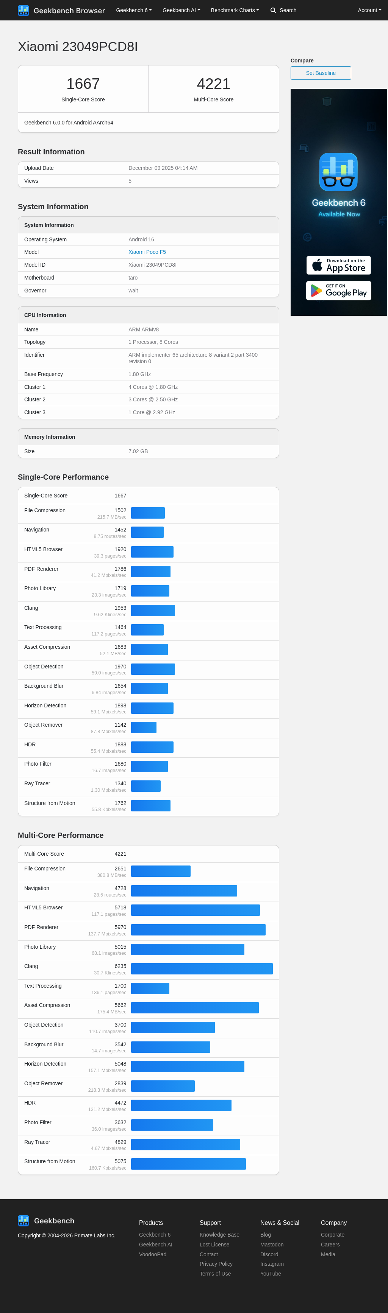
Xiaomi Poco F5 (147, 252)
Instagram (272, 1264)
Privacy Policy (216, 1264)
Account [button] (367, 10)
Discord (269, 1254)
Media (328, 1254)
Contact (209, 1254)
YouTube (270, 1274)
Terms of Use (215, 1274)
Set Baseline (321, 73)
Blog (265, 1235)
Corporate (332, 1235)
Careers (330, 1245)
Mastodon (271, 1245)
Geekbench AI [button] (179, 10)
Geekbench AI (155, 1245)
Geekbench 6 (155, 1235)
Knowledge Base (219, 1235)
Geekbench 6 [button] (131, 10)
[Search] (310, 10)
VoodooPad (152, 1254)
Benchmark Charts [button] (233, 10)
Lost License (215, 1245)
